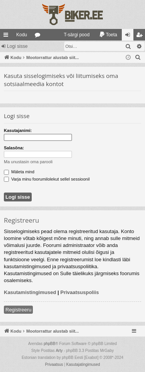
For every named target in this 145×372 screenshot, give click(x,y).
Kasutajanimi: (18, 130)
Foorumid (39, 36)
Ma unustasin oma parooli (28, 161)
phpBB (49, 344)
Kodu (21, 34)
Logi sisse (17, 46)
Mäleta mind (19, 171)
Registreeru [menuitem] (141, 36)
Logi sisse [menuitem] (129, 36)
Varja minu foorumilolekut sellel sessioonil (47, 179)
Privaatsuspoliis (79, 292)
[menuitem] (73, 35)
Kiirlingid (7, 36)
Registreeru (18, 310)
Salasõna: (14, 147)
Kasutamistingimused (30, 292)
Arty (59, 350)
